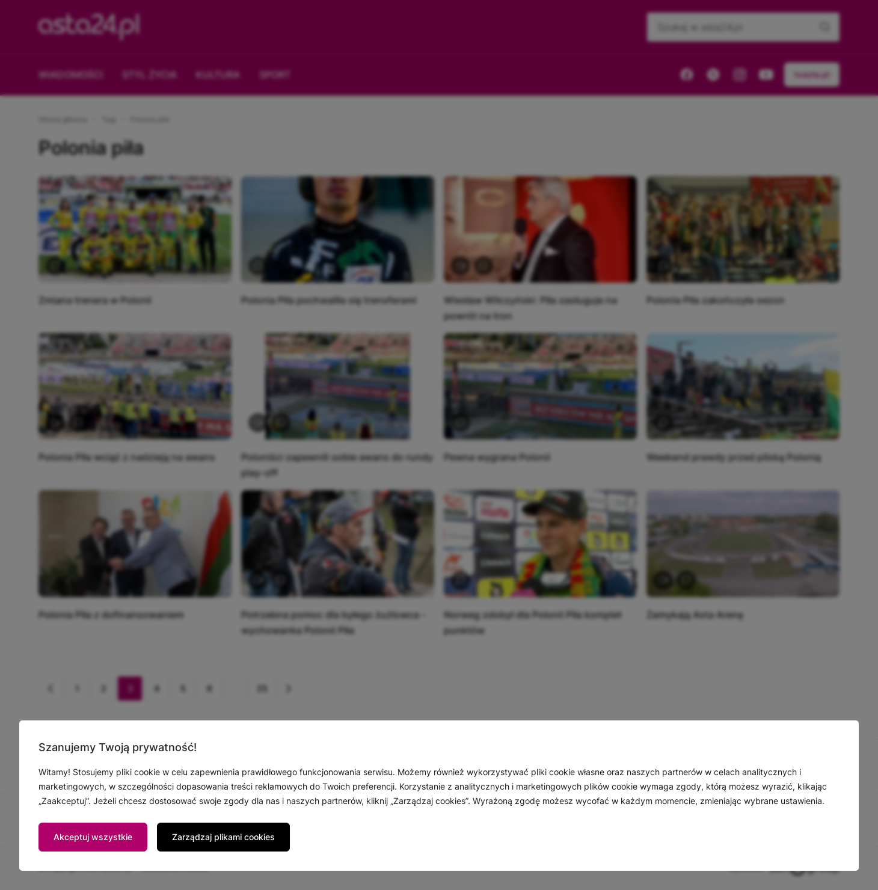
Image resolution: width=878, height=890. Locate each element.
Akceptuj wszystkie (93, 837)
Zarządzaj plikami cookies (223, 837)
